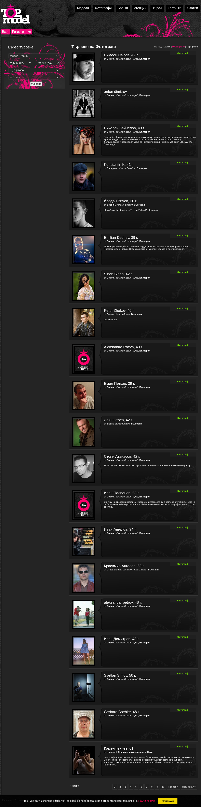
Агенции (140, 8)
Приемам (168, 801)
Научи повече (146, 800)
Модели (83, 8)
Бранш (123, 8)
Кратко (167, 46)
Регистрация (21, 31)
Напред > (173, 787)
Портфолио (192, 46)
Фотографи (103, 8)
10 (163, 787)
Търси (157, 8)
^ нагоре (74, 785)
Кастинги (174, 8)
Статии (192, 8)
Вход (5, 31)
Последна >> (189, 787)
